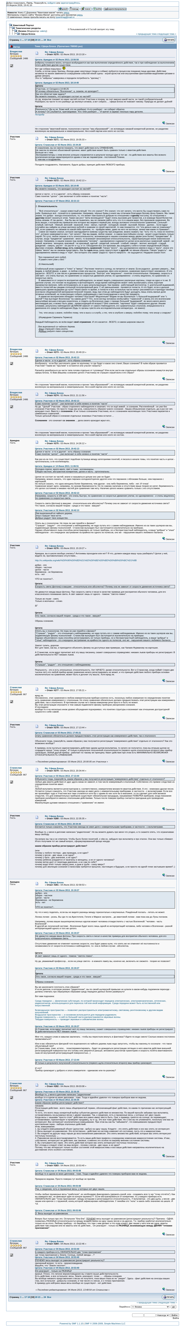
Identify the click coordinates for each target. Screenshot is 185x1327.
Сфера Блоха (28, 34)
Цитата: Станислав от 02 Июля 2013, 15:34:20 (58, 145)
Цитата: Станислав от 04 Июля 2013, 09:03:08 (58, 1171)
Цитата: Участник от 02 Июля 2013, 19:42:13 (57, 357)
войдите (51, 3)
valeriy (43, 31)
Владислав (16, 51)
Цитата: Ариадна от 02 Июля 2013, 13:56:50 (57, 59)
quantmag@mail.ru (65, 17)
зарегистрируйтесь (70, 3)
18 (28, 40)
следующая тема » (166, 34)
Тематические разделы (28, 28)
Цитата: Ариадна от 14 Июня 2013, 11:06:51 (57, 466)
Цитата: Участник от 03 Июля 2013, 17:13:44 (57, 776)
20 (36, 40)
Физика (22, 31)
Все (49, 40)
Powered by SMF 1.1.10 (71, 1323)
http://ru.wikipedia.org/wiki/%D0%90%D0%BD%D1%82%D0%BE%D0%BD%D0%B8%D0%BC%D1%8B (86, 560)
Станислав (16, 687)
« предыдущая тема (146, 34)
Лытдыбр (39, 114)
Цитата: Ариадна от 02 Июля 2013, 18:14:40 (57, 83)
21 (39, 40)
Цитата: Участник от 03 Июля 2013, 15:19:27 (57, 890)
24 (45, 40)
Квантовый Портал (23, 25)
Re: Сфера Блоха (54, 52)
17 (25, 40)
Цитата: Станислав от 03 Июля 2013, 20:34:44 (58, 824)
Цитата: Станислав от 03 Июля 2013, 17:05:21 (58, 733)
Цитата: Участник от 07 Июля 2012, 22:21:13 (57, 201)
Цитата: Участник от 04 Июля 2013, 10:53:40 (57, 1249)
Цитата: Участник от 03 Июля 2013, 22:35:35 (57, 1091)
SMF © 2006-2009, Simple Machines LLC (105, 1323)
